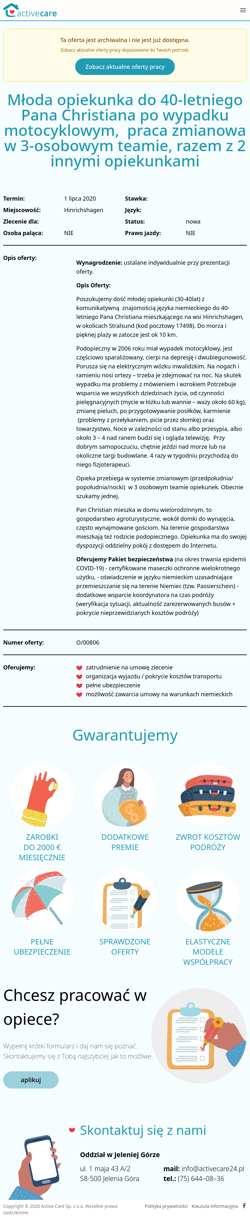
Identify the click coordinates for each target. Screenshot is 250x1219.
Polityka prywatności (166, 1206)
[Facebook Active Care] (244, 1206)
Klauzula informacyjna (215, 1206)
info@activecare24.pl (213, 1168)
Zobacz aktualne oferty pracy (124, 66)
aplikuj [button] (31, 1079)
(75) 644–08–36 (201, 1178)
